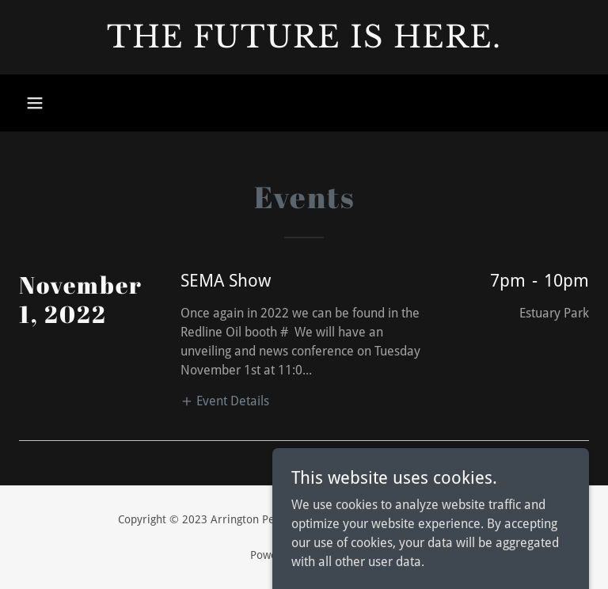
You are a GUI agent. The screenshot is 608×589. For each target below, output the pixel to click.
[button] (35, 103)
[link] (304, 43)
